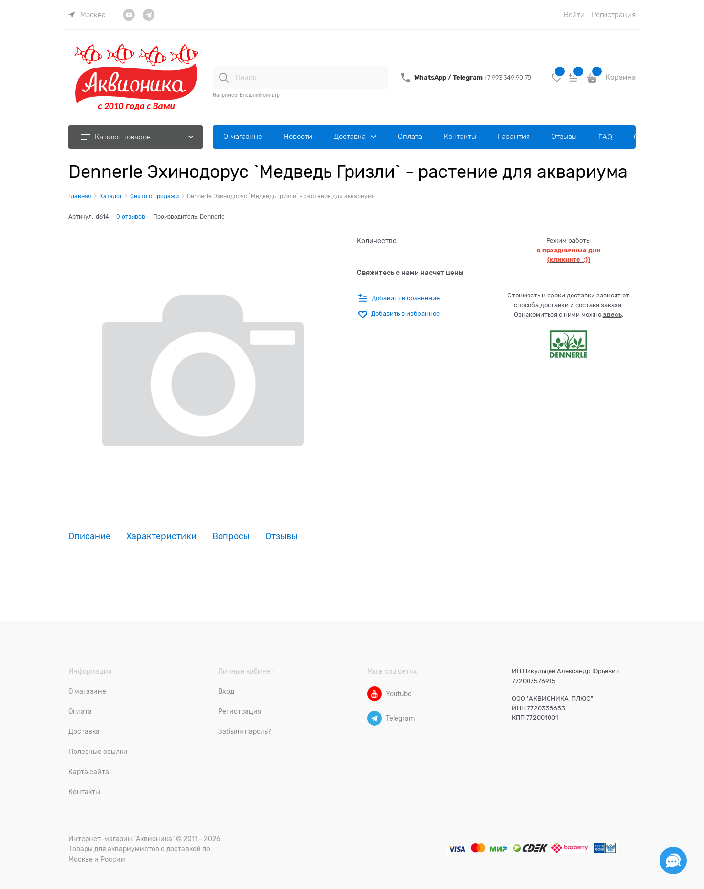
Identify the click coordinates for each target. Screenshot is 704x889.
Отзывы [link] (281, 536)
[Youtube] (374, 693)
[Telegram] (374, 718)
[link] (87, 15)
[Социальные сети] (673, 860)
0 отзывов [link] (130, 216)
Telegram (468, 77)
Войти (574, 15)
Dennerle (212, 216)
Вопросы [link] (231, 536)
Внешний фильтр (260, 95)
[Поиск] (224, 78)
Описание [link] (89, 536)
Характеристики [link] (161, 536)
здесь (612, 314)
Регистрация (614, 15)
